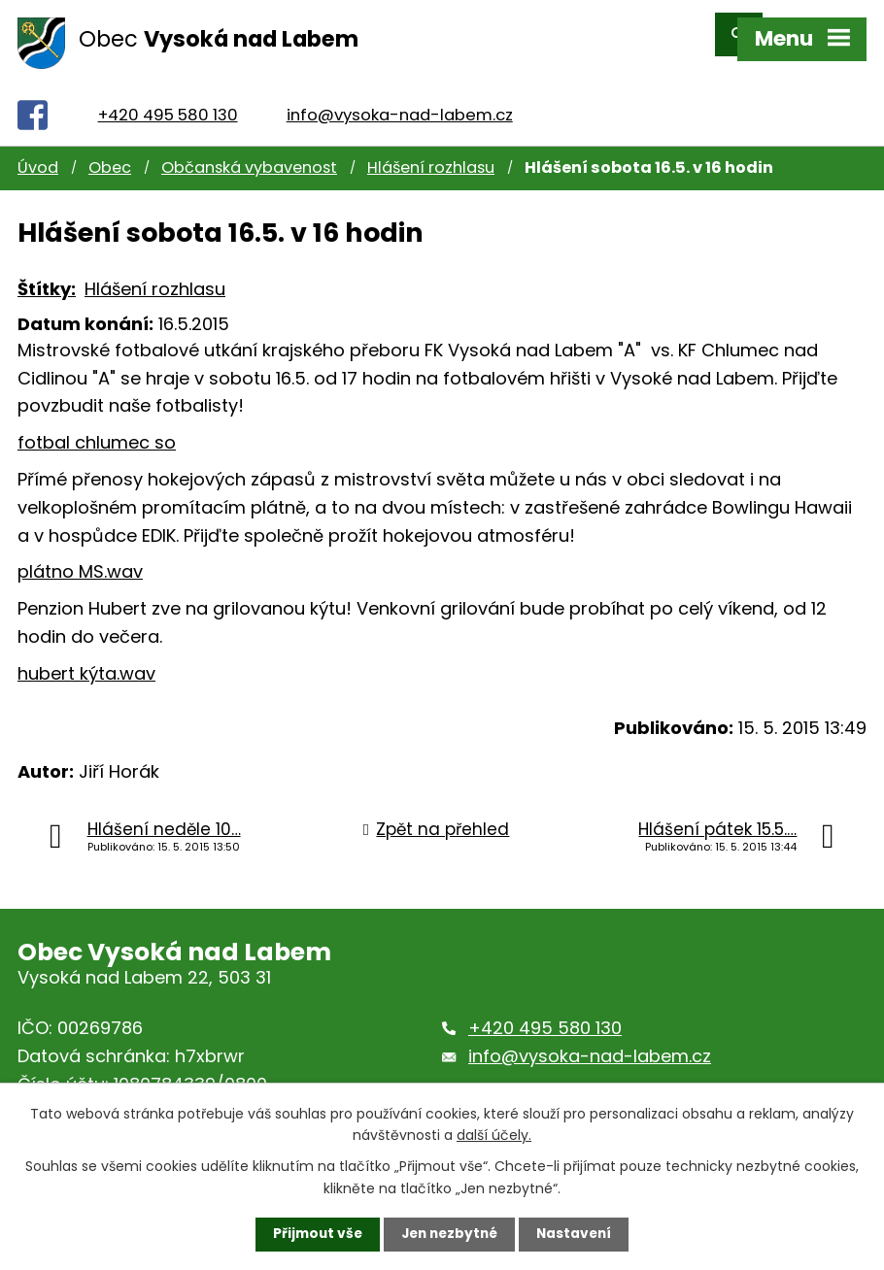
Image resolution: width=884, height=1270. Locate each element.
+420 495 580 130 (168, 97)
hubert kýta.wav (86, 656)
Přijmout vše (313, 1234)
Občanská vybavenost (249, 151)
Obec (109, 151)
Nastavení (578, 1234)
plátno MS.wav (80, 555)
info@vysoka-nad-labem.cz (400, 97)
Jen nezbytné (449, 1234)
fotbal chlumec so (96, 425)
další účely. (494, 1134)
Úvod (37, 151)
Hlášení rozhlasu (430, 151)
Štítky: (46, 271)
